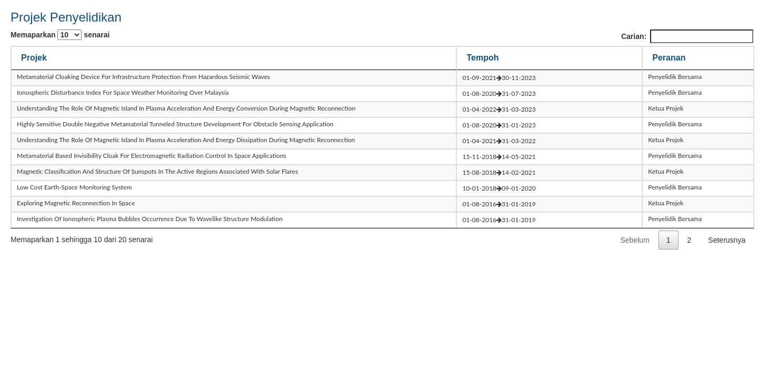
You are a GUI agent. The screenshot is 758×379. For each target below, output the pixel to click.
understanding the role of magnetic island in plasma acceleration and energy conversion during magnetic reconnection (186, 108)
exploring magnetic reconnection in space (76, 203)
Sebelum (635, 240)
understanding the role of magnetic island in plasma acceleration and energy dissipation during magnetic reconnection (186, 140)
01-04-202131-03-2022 (498, 141)
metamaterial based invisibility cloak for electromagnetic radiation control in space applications (151, 155)
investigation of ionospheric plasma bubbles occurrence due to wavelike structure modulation (150, 219)
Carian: (687, 36)
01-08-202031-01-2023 (498, 125)
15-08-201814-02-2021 (498, 172)
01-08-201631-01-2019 (498, 204)
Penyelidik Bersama (675, 77)
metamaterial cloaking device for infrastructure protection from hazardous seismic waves (143, 77)
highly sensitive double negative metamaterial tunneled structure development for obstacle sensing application (175, 124)
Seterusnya (726, 240)
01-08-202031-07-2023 (498, 93)
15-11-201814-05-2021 (498, 157)
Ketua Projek (665, 108)
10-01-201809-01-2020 (498, 188)
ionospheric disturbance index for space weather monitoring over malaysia (123, 92)
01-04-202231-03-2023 (498, 109)
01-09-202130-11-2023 (498, 78)
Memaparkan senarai (60, 34)
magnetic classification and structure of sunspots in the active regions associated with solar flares (157, 171)
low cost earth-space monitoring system (74, 187)
